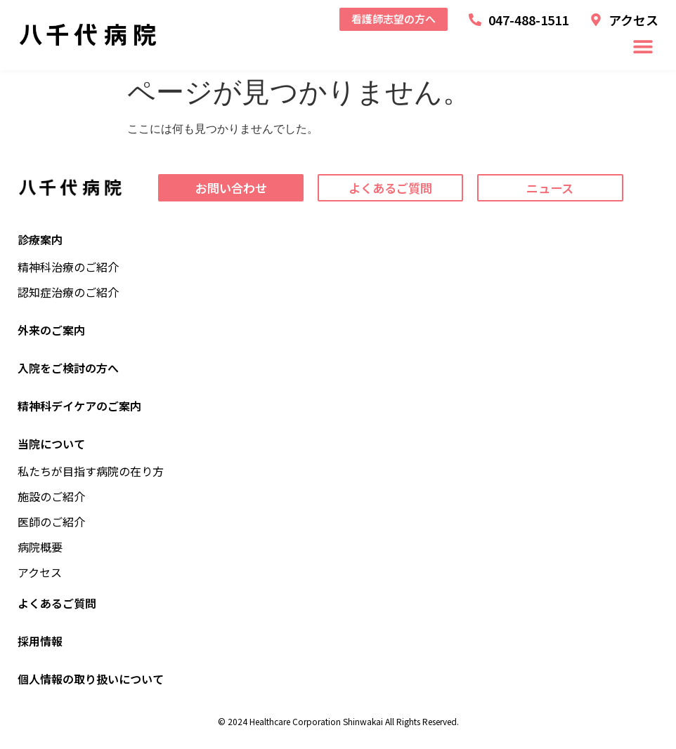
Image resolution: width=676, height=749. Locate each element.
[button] (642, 46)
